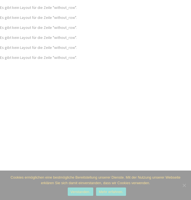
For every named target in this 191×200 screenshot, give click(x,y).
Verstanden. (81, 192)
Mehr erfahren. (111, 192)
